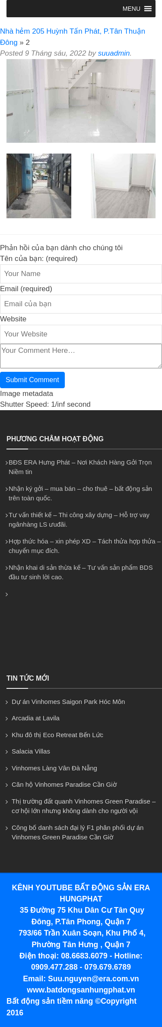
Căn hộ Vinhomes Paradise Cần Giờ (64, 784)
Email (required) (26, 289)
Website (13, 319)
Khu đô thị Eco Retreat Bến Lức (57, 734)
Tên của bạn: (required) (39, 258)
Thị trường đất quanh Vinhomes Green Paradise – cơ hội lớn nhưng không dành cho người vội (84, 806)
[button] (131, 8)
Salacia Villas (31, 751)
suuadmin (114, 53)
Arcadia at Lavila (36, 718)
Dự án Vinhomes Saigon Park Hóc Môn (68, 701)
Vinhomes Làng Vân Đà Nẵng (54, 768)
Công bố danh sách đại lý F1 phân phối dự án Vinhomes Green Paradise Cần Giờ (77, 832)
